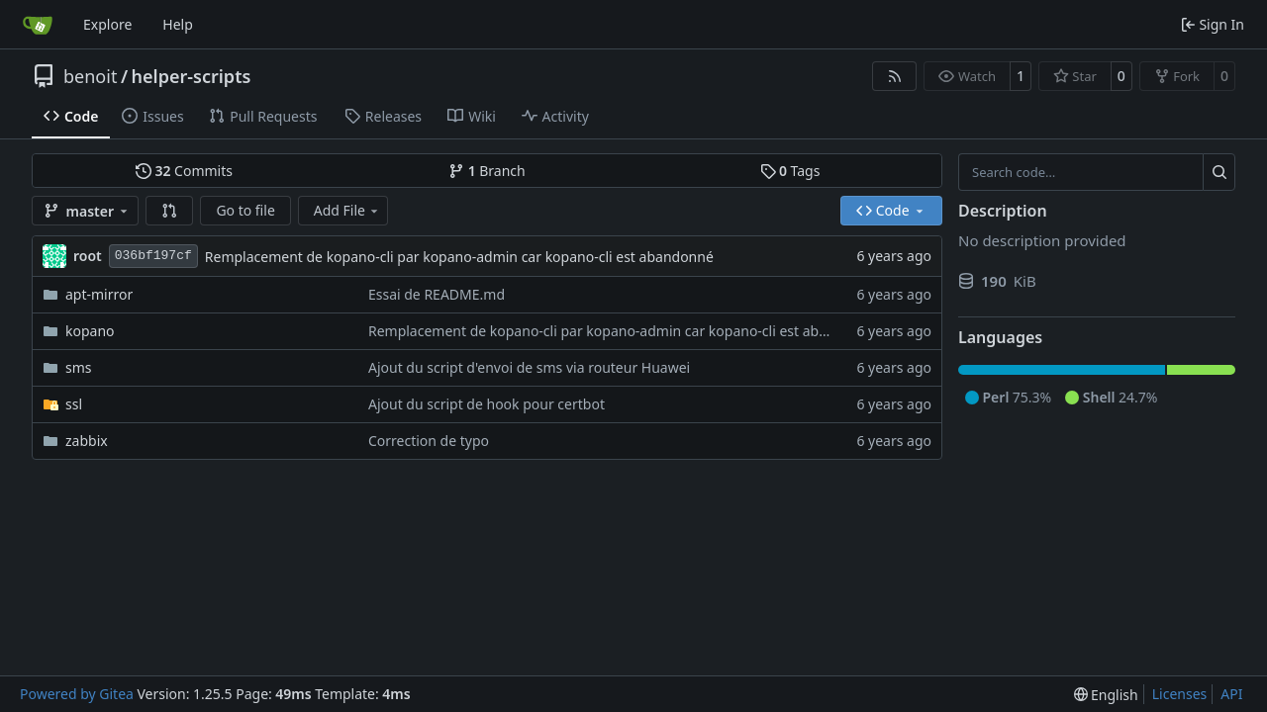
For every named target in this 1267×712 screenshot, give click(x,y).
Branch (487, 170)
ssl (73, 404)
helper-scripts (191, 76)
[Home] (37, 25)
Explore (107, 24)
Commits (184, 170)
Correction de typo (428, 440)
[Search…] (1219, 172)
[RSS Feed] (895, 76)
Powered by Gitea (77, 693)
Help (177, 24)
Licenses (1180, 693)
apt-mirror (99, 294)
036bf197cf (153, 255)
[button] (169, 210)
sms (78, 367)
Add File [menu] (347, 210)
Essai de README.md (436, 294)
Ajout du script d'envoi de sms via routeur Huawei (529, 367)
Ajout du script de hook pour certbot (486, 404)
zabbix (86, 440)
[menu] (1106, 694)
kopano (90, 330)
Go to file (245, 210)
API (1231, 693)
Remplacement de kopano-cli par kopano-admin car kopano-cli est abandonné (459, 256)
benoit (90, 76)
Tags (790, 170)
